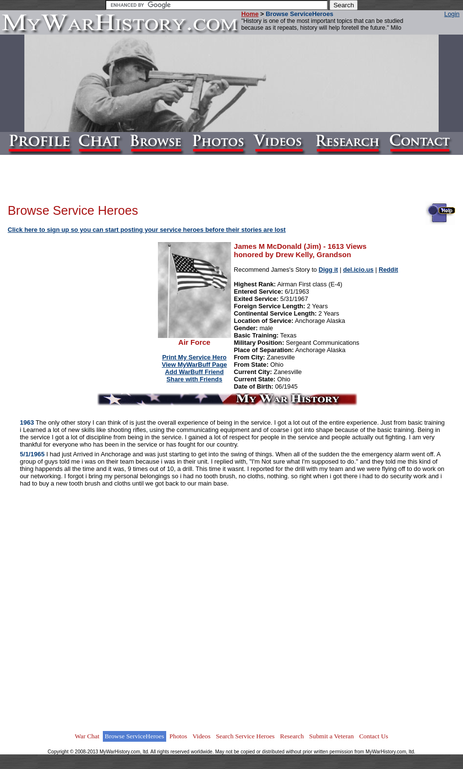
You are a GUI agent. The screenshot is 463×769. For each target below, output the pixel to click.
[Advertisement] (83, 304)
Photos (178, 736)
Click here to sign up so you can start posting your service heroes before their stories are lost (147, 229)
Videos (202, 736)
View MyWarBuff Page (194, 364)
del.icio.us (358, 269)
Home (250, 14)
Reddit (388, 269)
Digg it (328, 269)
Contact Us (373, 736)
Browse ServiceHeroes (134, 736)
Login (452, 14)
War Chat (87, 736)
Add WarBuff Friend (194, 371)
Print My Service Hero (194, 357)
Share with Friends (195, 379)
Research (292, 736)
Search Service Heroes (245, 736)
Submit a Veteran (331, 736)
